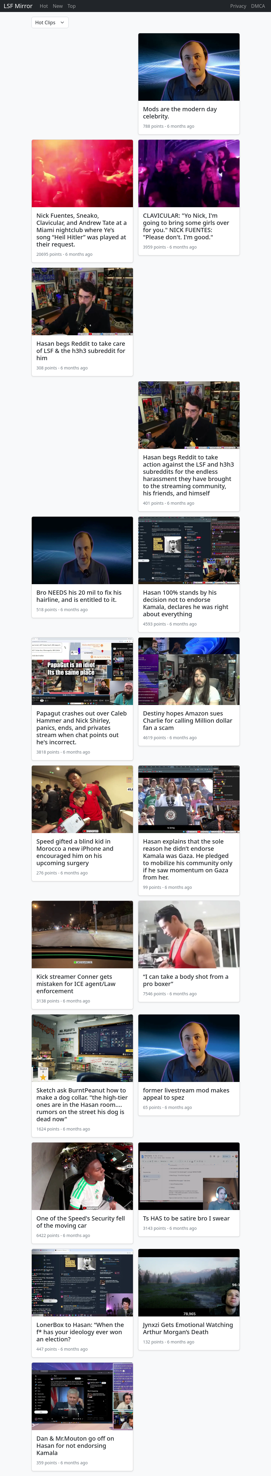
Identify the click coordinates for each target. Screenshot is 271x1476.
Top (72, 6)
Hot (44, 6)
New (58, 6)
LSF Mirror (18, 6)
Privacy (238, 6)
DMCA (258, 6)
